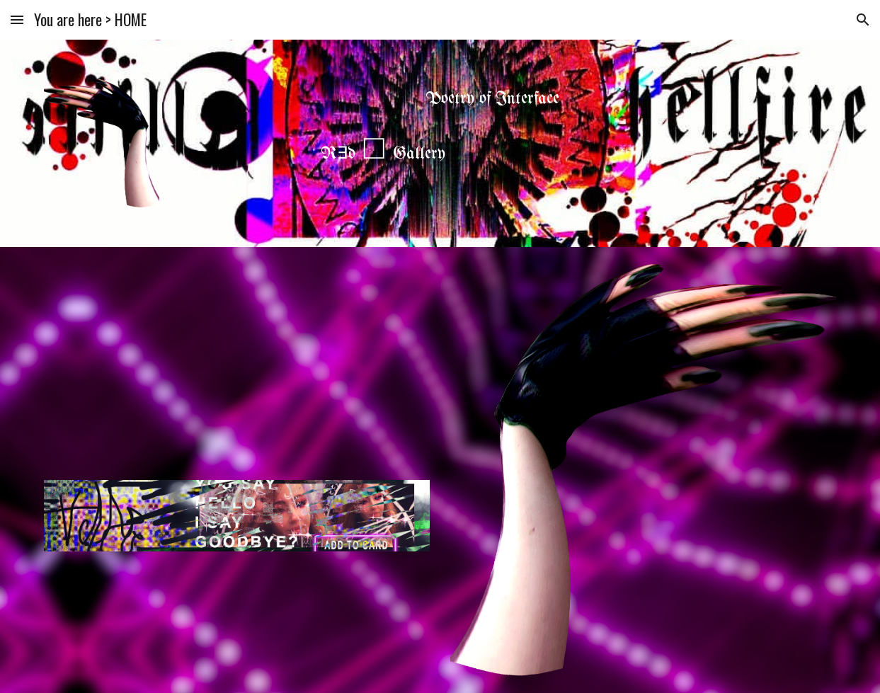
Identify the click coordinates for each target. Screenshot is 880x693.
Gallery (419, 154)
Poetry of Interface (492, 99)
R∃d (338, 154)
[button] (17, 19)
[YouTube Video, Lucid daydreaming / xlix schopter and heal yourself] (237, 362)
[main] (440, 99)
